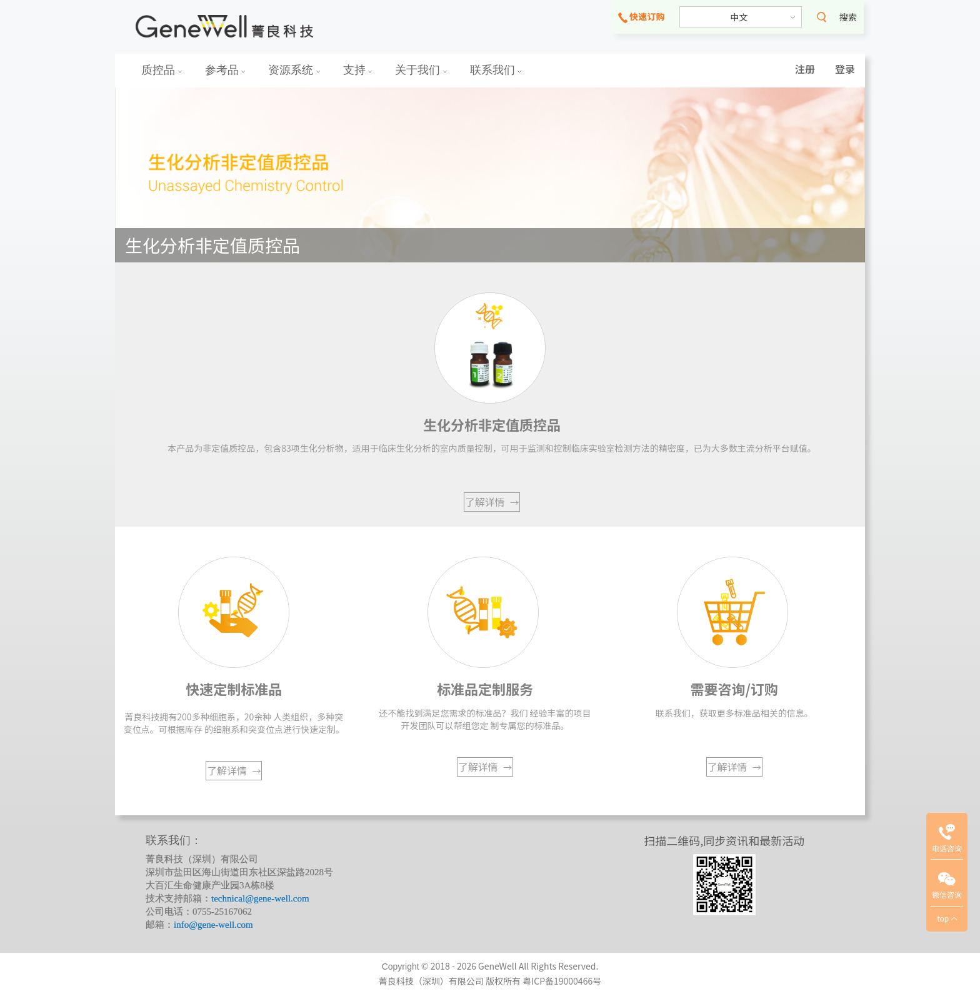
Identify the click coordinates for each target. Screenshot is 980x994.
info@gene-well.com (213, 925)
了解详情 (492, 501)
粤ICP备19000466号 (561, 981)
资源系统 (294, 70)
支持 (357, 70)
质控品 (161, 70)
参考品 (225, 70)
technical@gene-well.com (260, 898)
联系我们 (496, 70)
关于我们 (421, 70)
